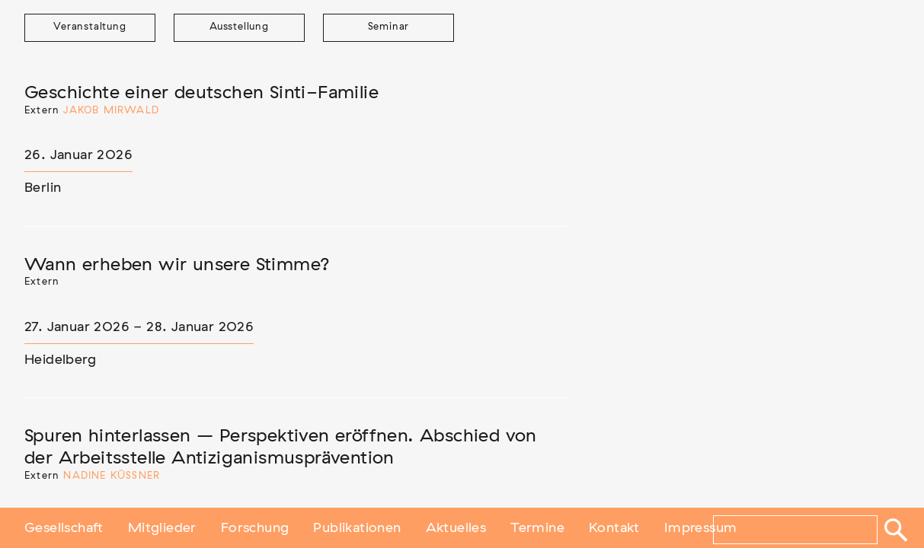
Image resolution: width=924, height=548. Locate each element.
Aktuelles (456, 527)
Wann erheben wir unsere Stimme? (177, 265)
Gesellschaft (64, 527)
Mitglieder (162, 527)
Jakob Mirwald (111, 111)
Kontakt (614, 527)
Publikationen (357, 527)
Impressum (700, 527)
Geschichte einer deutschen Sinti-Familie (201, 93)
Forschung (255, 527)
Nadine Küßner (111, 476)
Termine (537, 527)
